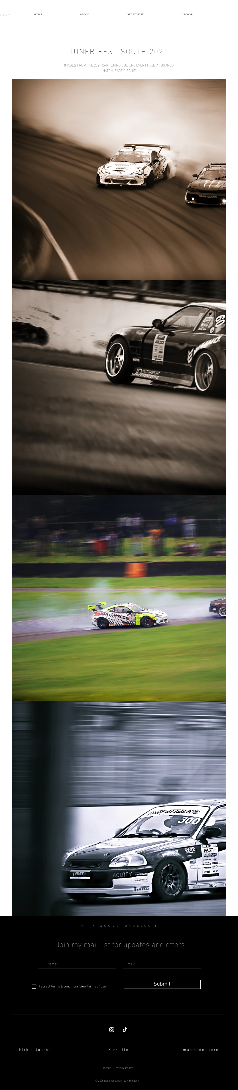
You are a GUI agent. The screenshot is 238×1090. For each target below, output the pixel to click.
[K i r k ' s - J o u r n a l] (35, 1050)
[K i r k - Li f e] (118, 1050)
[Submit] (162, 984)
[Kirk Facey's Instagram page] (111, 1029)
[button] (187, 14)
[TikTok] (125, 1029)
